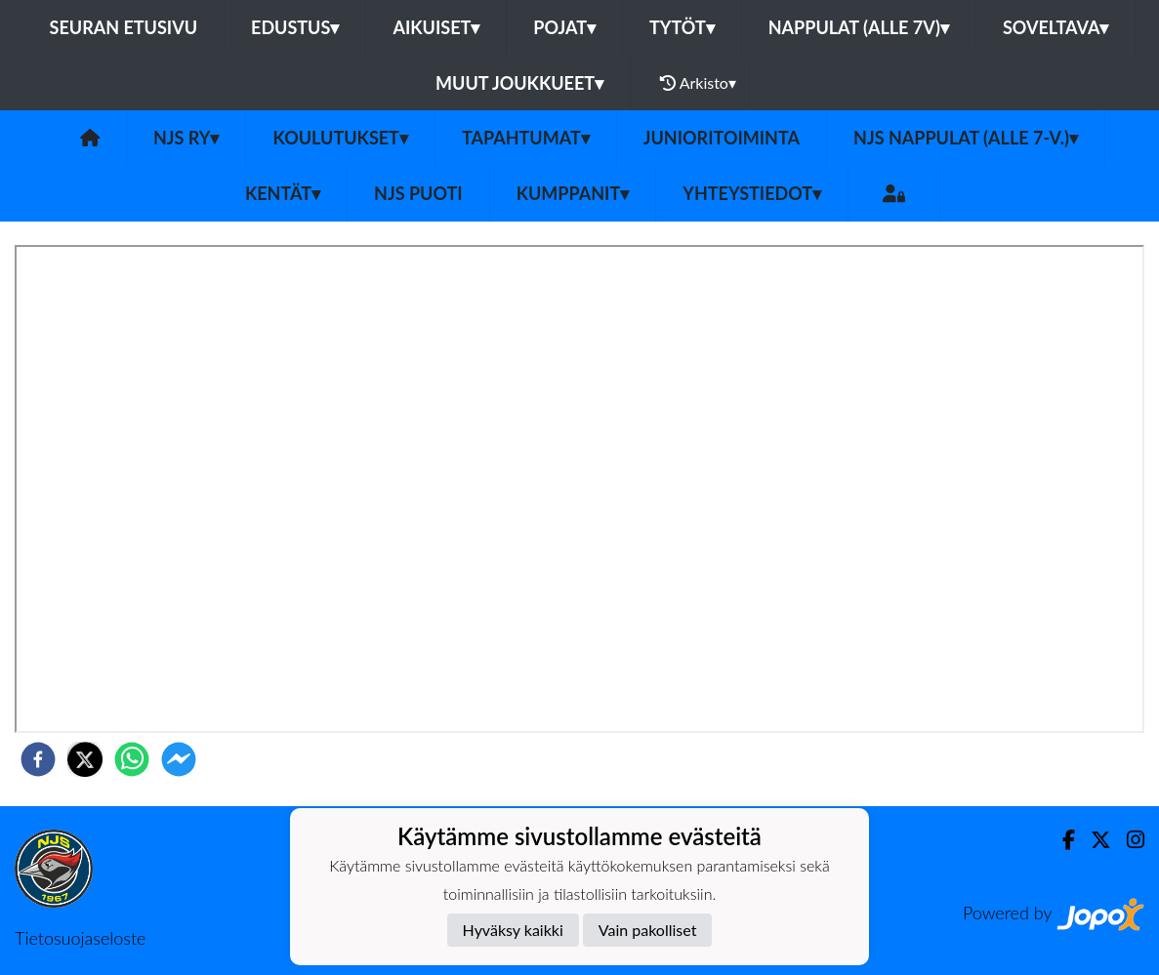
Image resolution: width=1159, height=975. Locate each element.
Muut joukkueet (519, 83)
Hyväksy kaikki (513, 929)
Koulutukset (339, 137)
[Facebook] (1061, 840)
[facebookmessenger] (178, 759)
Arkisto (698, 83)
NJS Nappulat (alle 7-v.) (965, 137)
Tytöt (682, 27)
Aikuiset (436, 27)
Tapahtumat (526, 137)
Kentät (282, 193)
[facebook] (38, 759)
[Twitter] (1093, 840)
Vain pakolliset (648, 929)
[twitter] (85, 759)
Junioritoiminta (721, 137)
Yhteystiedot (752, 193)
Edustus (295, 27)
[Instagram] (1127, 840)
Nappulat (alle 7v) (858, 27)
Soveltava (1056, 27)
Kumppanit (573, 193)
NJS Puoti (418, 193)
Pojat (564, 27)
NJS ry (186, 137)
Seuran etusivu (124, 27)
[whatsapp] (131, 759)
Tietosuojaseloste (80, 938)
